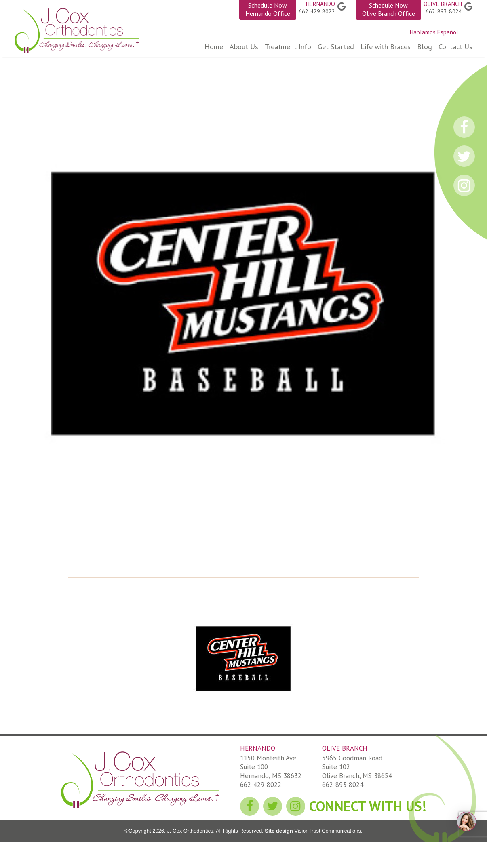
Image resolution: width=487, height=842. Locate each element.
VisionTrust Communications (327, 831)
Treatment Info (288, 46)
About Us (244, 46)
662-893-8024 (444, 11)
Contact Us (455, 46)
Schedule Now (267, 9)
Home (213, 46)
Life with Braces (386, 46)
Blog (424, 46)
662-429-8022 (317, 11)
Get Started (336, 46)
